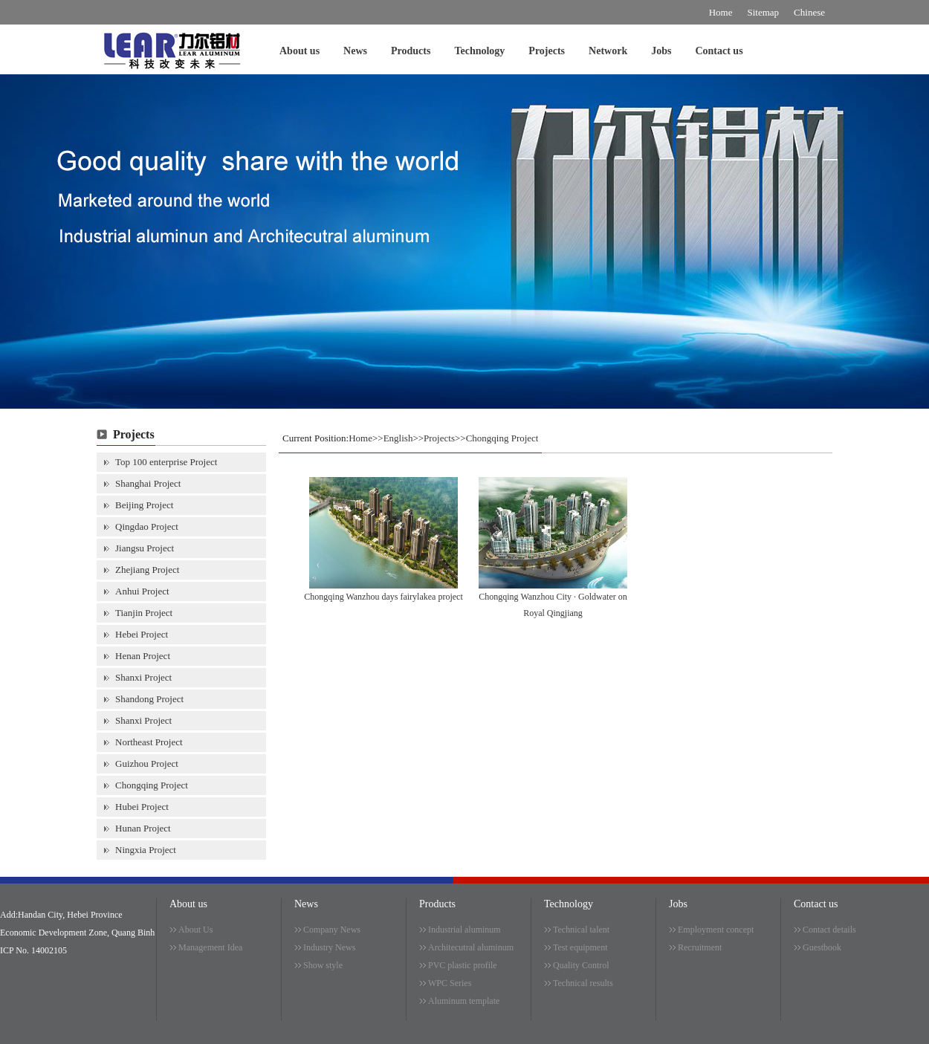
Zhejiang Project (147, 569)
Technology (479, 50)
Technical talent (581, 929)
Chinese (809, 12)
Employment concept (716, 929)
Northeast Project (149, 742)
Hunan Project (143, 828)
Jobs (661, 50)
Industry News (329, 947)
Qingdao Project (146, 526)
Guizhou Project (146, 763)
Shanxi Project (143, 677)
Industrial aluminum (464, 929)
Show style (323, 965)
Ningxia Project (145, 849)
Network (608, 50)
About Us (195, 929)
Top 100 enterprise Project (166, 461)
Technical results (583, 983)
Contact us (718, 50)
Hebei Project (141, 634)
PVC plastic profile (462, 965)
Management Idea (210, 947)
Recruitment (700, 947)
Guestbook (822, 947)
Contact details (829, 929)
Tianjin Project (143, 612)
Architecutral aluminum (471, 947)
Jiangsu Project (144, 548)
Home (721, 12)
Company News (331, 929)
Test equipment (580, 947)
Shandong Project (149, 698)
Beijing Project (144, 504)
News (355, 50)
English (398, 438)
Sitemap (764, 12)
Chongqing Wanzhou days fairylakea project (383, 596)
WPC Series (449, 983)
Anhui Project (142, 591)
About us (299, 50)
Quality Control (581, 965)
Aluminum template (463, 1001)
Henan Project (142, 655)
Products (410, 50)
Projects (546, 50)
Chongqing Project (151, 785)
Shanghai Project (148, 483)
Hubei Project (142, 806)
